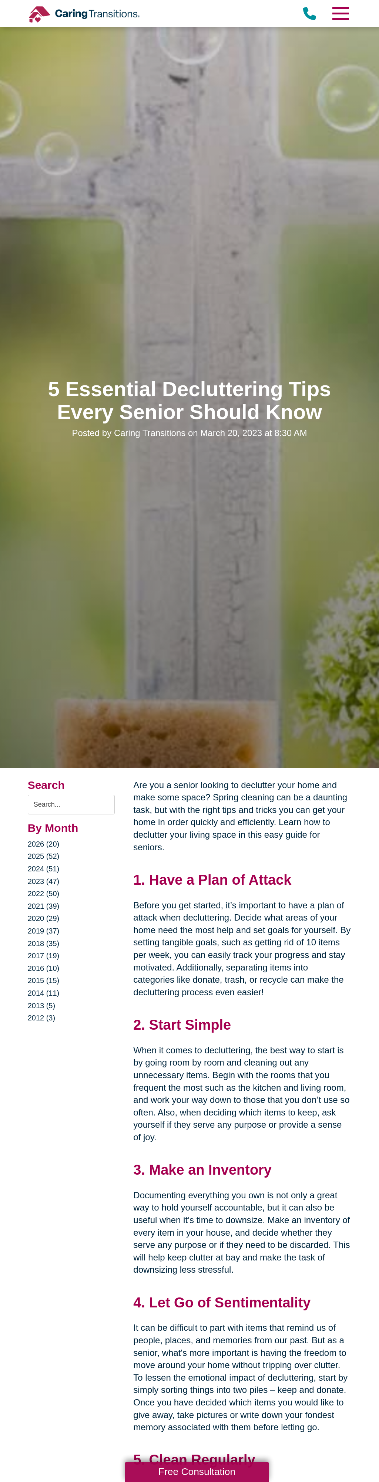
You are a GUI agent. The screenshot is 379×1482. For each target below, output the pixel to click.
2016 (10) (44, 968)
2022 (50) (44, 893)
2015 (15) (44, 980)
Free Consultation (196, 1471)
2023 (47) (44, 881)
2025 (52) (44, 856)
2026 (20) (44, 844)
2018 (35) (44, 943)
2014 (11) (44, 993)
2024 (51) (44, 869)
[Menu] (340, 13)
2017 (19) (44, 956)
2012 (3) (42, 1018)
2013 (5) (42, 1006)
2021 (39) (44, 906)
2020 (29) (44, 918)
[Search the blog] (71, 804)
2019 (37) (44, 931)
